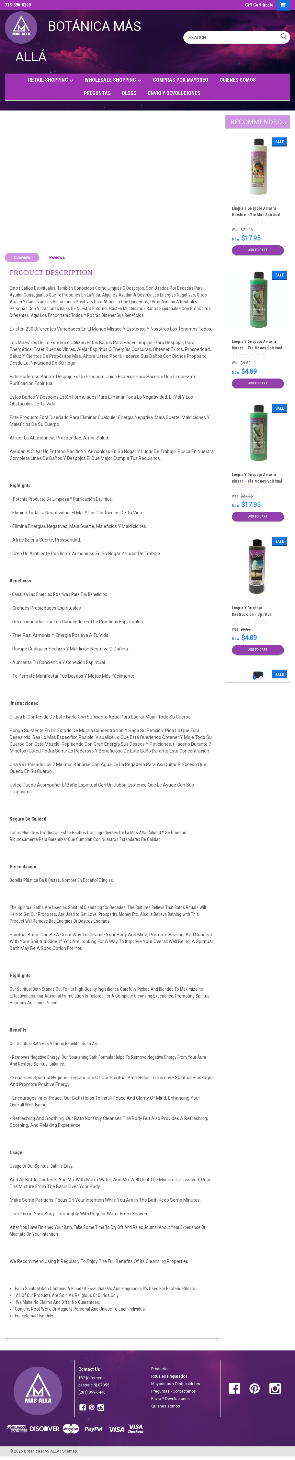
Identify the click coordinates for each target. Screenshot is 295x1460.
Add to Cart (257, 250)
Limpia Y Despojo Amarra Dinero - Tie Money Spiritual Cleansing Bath (257, 348)
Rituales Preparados (169, 1376)
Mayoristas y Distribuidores (175, 1384)
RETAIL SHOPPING (51, 80)
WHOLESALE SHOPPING (113, 80)
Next (284, 124)
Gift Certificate (259, 4)
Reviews (57, 257)
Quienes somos (165, 1406)
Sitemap (69, 1451)
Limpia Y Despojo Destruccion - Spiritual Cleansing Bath (252, 614)
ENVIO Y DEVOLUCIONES (174, 93)
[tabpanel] (258, 197)
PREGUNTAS (97, 93)
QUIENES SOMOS (238, 80)
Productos (160, 1369)
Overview (22, 257)
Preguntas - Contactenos (173, 1391)
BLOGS (129, 93)
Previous (278, 124)
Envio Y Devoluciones (170, 1398)
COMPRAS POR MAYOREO (180, 80)
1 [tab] (254, 678)
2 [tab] (261, 678)
